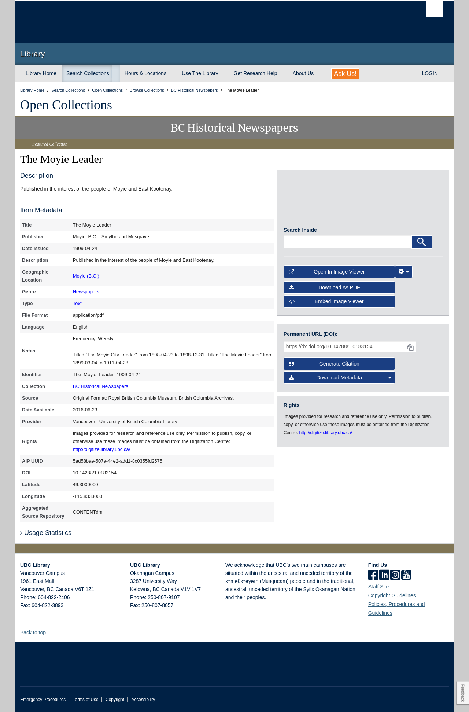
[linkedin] (384, 575)
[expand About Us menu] (320, 74)
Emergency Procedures (43, 699)
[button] (50, 632)
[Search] (421, 244)
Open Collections (66, 105)
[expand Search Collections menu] (115, 74)
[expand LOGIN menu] (444, 74)
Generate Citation (324, 364)
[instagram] (395, 575)
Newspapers (86, 291)
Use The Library (200, 73)
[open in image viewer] (303, 201)
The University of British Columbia (36, 22)
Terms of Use (86, 699)
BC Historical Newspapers (100, 386)
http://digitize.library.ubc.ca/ (101, 449)
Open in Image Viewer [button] (327, 274)
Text (77, 303)
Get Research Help (255, 73)
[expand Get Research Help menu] (284, 74)
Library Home (41, 73)
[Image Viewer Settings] (404, 274)
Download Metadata (340, 378)
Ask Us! (345, 73)
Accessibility (143, 699)
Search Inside (300, 232)
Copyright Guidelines (392, 595)
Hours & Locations (145, 73)
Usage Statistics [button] (45, 532)
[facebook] (373, 575)
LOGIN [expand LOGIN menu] (430, 73)
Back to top (36, 632)
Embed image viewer (326, 304)
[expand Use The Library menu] (225, 74)
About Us (303, 73)
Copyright (115, 699)
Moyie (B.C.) (86, 276)
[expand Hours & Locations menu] (173, 74)
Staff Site (378, 587)
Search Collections (87, 73)
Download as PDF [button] (324, 290)
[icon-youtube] (406, 575)
